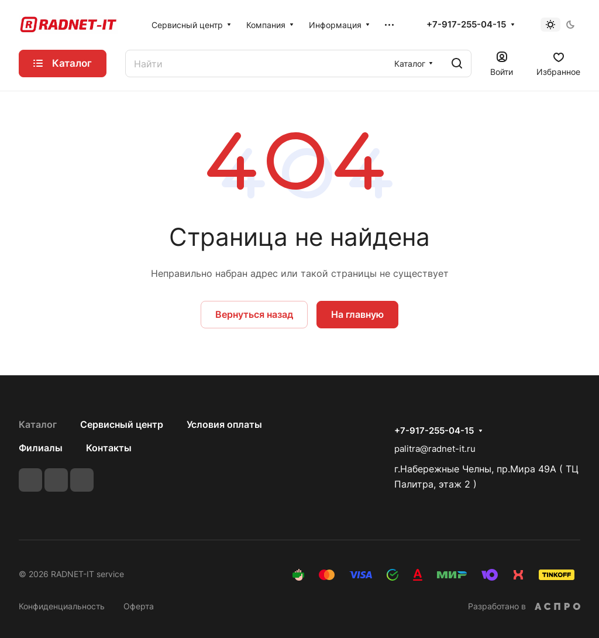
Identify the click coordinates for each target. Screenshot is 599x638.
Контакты (109, 448)
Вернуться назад (254, 314)
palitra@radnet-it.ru (435, 448)
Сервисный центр (121, 424)
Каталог (38, 424)
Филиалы (41, 448)
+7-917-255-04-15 (466, 24)
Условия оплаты (224, 424)
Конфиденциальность (62, 606)
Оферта (138, 606)
